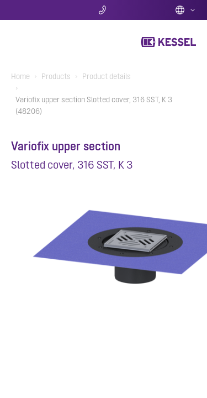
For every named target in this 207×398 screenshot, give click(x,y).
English (185, 10)
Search (41, 10)
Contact (103, 10)
